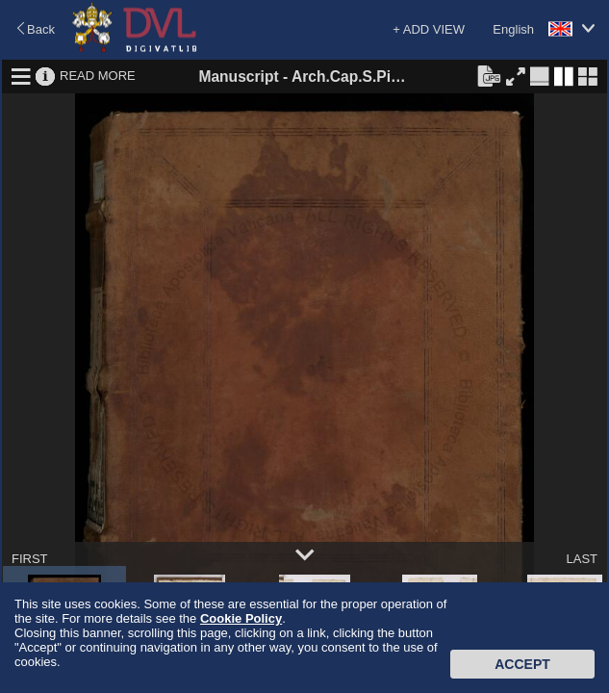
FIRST (30, 559)
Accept (522, 664)
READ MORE (98, 75)
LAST (581, 559)
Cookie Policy (241, 618)
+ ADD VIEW (429, 29)
